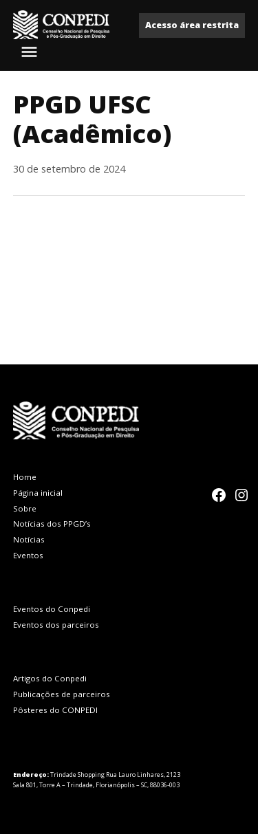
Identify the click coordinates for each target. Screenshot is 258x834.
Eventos (28, 555)
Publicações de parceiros (61, 694)
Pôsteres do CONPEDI (55, 710)
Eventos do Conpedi (51, 609)
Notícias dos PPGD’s (52, 523)
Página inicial (38, 492)
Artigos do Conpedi (50, 678)
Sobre (24, 508)
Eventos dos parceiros (56, 624)
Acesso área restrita (192, 25)
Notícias (29, 539)
